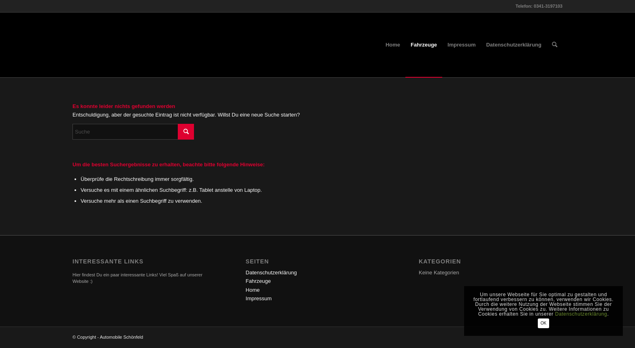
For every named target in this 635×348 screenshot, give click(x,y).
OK (543, 323)
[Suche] (555, 45)
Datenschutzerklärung (271, 272)
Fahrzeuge (258, 281)
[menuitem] (392, 45)
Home (253, 290)
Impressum (259, 298)
